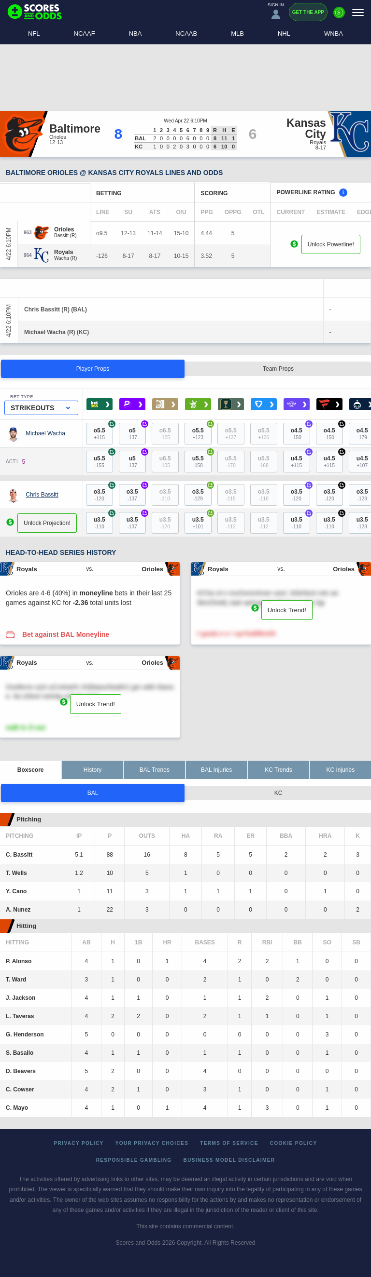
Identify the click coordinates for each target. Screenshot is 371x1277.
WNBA (333, 33)
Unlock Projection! (47, 523)
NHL (284, 33)
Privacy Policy (79, 1143)
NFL (34, 33)
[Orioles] (65, 229)
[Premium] (339, 16)
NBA (135, 33)
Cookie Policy (293, 1143)
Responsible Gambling (134, 1160)
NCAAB (186, 33)
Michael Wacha (45, 433)
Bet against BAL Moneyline (65, 634)
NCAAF (84, 33)
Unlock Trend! (287, 610)
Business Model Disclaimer (229, 1160)
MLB (237, 33)
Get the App (308, 12)
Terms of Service (229, 1143)
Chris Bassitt (42, 494)
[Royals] (65, 252)
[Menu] (358, 12)
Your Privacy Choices (152, 1143)
